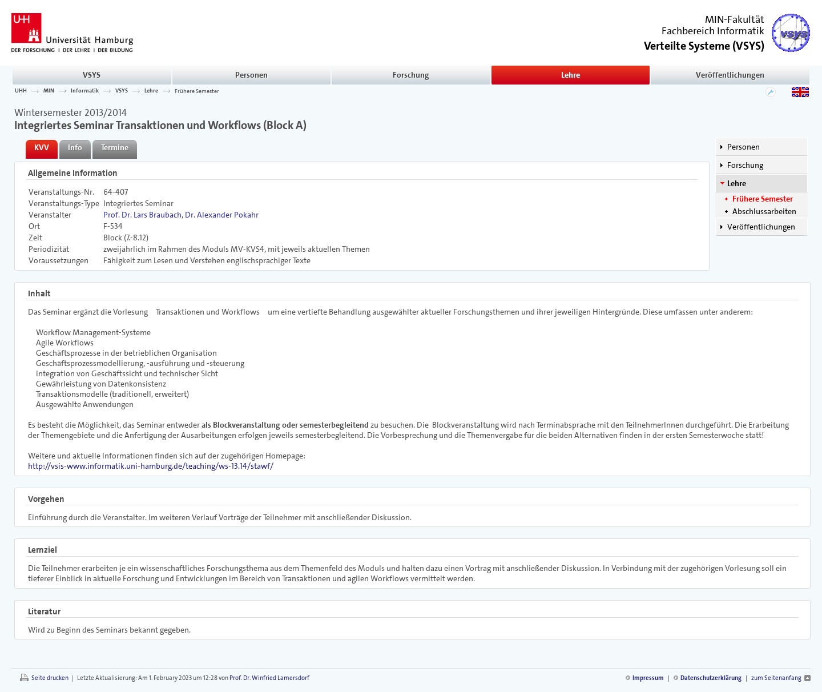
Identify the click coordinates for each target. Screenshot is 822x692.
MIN (48, 90)
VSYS (91, 75)
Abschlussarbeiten (764, 211)
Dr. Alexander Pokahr (222, 215)
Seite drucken (49, 678)
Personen (251, 75)
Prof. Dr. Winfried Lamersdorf (269, 678)
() (704, 44)
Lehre (570, 75)
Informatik (85, 90)
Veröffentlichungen (730, 75)
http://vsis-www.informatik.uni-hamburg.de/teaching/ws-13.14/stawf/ (150, 466)
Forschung (411, 75)
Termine (114, 147)
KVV (41, 147)
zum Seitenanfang (776, 678)
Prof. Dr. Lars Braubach (142, 215)
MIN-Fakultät (734, 19)
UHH (21, 90)
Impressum (648, 678)
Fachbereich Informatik (713, 31)
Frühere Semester (197, 90)
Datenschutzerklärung (711, 678)
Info (75, 147)
